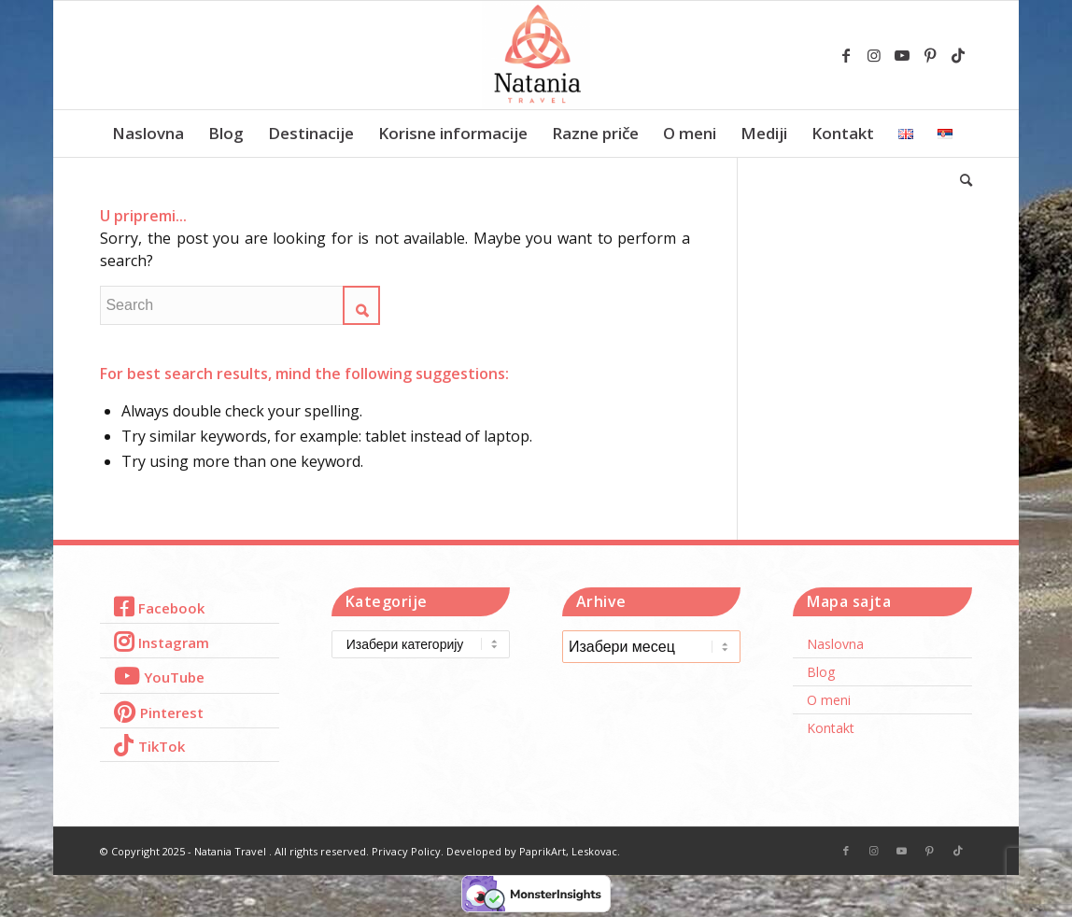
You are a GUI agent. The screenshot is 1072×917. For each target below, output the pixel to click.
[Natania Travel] (536, 55)
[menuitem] (148, 133)
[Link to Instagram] (874, 55)
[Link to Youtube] (902, 55)
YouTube (174, 677)
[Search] (960, 180)
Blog (821, 672)
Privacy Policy (406, 851)
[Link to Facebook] (846, 55)
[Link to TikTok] (958, 55)
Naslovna (835, 644)
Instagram (173, 642)
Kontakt (830, 728)
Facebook (171, 608)
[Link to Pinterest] (930, 55)
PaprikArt (542, 851)
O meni (829, 700)
